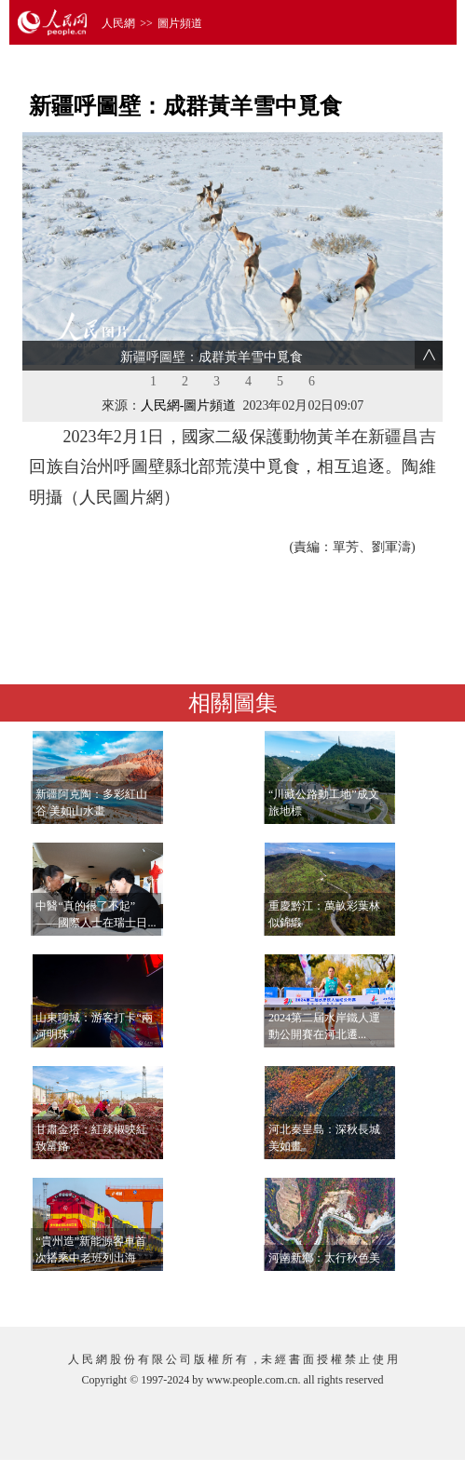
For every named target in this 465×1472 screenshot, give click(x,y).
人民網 (118, 23)
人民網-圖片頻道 (189, 405)
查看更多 (386, 1294)
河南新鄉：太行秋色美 (324, 1257)
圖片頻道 (179, 23)
